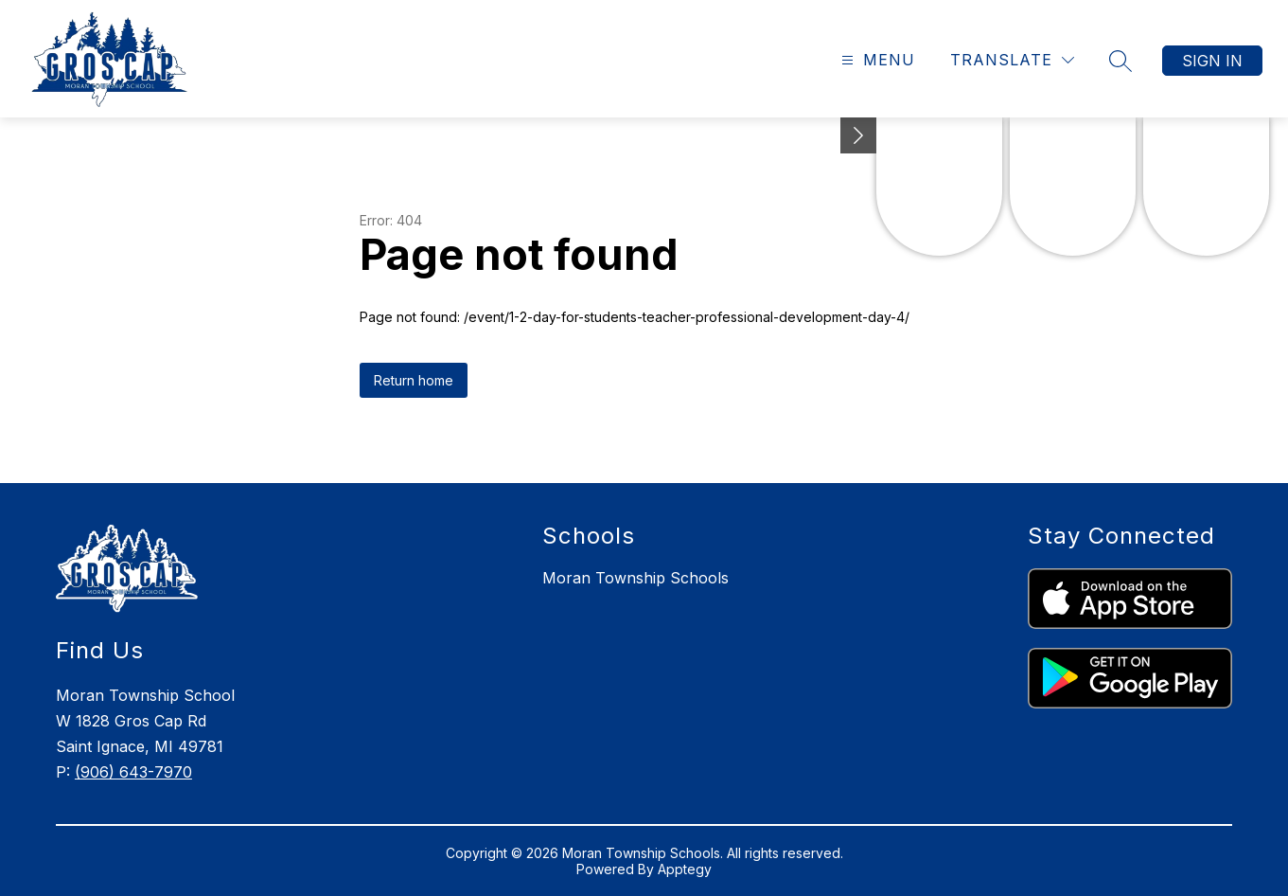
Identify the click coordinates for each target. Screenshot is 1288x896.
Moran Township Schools (635, 577)
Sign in (1212, 60)
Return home (413, 380)
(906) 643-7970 (133, 771)
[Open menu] (876, 60)
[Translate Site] (1012, 60)
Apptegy (685, 869)
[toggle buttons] (858, 135)
